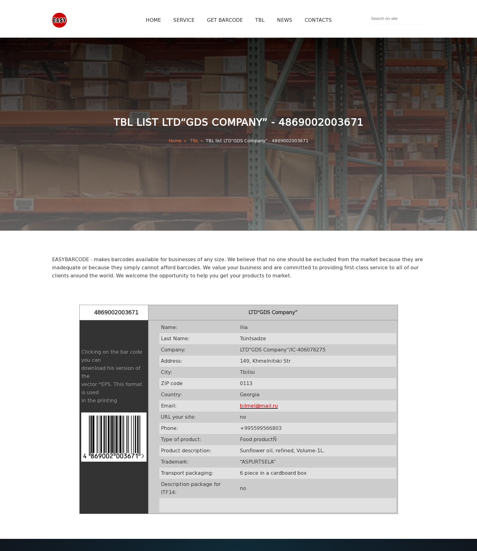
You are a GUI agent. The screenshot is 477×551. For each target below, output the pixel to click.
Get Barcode (225, 20)
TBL (259, 20)
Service (183, 20)
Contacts (318, 20)
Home (153, 20)
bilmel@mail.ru (259, 406)
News (284, 20)
